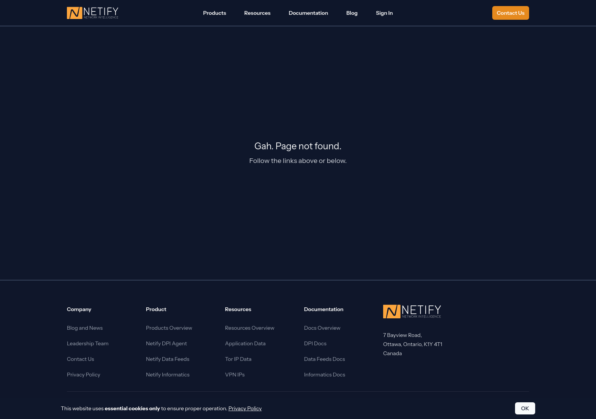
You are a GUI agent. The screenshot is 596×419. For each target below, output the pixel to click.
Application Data (245, 343)
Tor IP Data (238, 359)
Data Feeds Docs (324, 359)
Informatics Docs (324, 374)
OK (525, 408)
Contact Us (511, 12)
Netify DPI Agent (166, 343)
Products (214, 12)
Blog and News (85, 327)
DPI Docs (315, 343)
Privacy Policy (83, 374)
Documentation (308, 12)
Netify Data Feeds (167, 359)
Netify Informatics (168, 374)
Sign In (384, 12)
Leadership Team (88, 343)
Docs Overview (322, 327)
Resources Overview (249, 327)
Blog (352, 12)
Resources (257, 12)
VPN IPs (235, 374)
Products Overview (169, 327)
